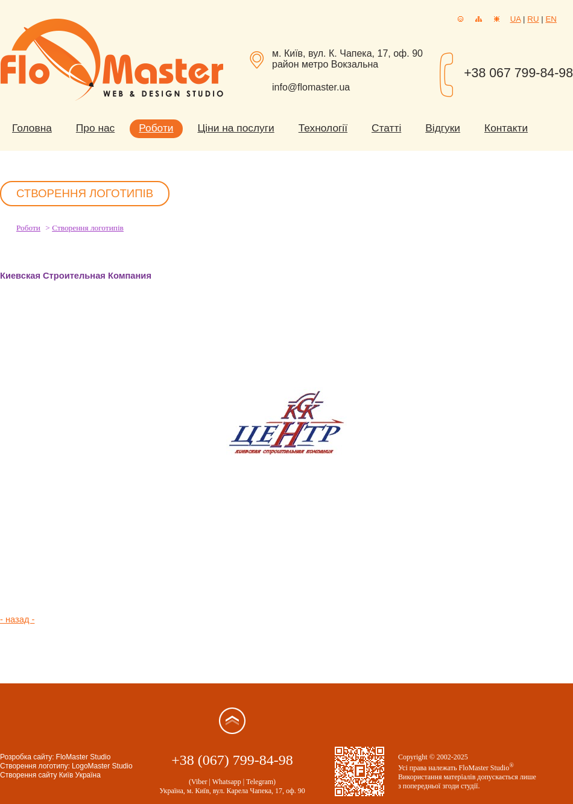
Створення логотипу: (35, 766)
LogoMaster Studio (102, 766)
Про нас (95, 128)
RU (533, 19)
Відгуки (442, 128)
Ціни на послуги (236, 128)
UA (515, 19)
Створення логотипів (88, 227)
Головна (32, 128)
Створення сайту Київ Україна (50, 775)
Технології (323, 128)
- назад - (17, 619)
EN (551, 19)
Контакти (506, 128)
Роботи (156, 128)
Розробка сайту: (27, 757)
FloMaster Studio (83, 757)
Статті (386, 128)
